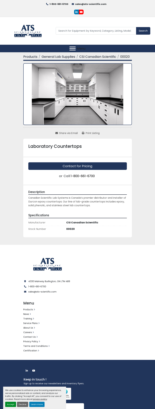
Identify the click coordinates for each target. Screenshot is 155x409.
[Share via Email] (66, 133)
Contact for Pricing (77, 166)
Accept (10, 404)
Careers (27, 332)
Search (143, 31)
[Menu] (72, 48)
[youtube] (81, 12)
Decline (22, 404)
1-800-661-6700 (59, 4)
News (26, 314)
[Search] (96, 30)
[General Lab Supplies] (58, 56)
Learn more (37, 404)
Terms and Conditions (35, 346)
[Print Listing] (91, 133)
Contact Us (29, 336)
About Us (28, 327)
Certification (30, 350)
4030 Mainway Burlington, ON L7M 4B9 (49, 281)
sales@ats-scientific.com (90, 4)
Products (28, 309)
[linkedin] (76, 12)
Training (27, 318)
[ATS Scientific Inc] (48, 263)
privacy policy (40, 399)
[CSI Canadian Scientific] (97, 56)
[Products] (30, 56)
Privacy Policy (30, 341)
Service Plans (30, 323)
